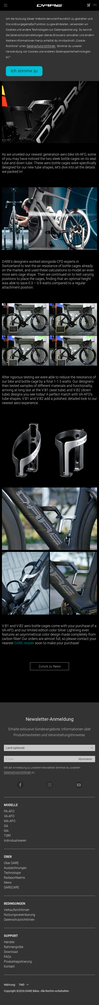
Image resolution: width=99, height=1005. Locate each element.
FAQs (7, 957)
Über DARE (11, 863)
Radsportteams (14, 877)
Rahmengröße (13, 947)
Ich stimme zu (24, 71)
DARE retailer (24, 643)
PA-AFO (9, 811)
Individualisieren (15, 840)
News (7, 882)
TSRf (7, 836)
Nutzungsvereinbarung (19, 915)
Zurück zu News (50, 666)
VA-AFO (9, 816)
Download (11, 952)
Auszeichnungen (15, 868)
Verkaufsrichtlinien (16, 910)
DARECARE (11, 887)
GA (6, 826)
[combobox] (49, 748)
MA (6, 831)
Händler (9, 942)
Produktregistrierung (18, 961)
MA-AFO (9, 821)
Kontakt (9, 966)
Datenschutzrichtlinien (41, 46)
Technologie (12, 873)
